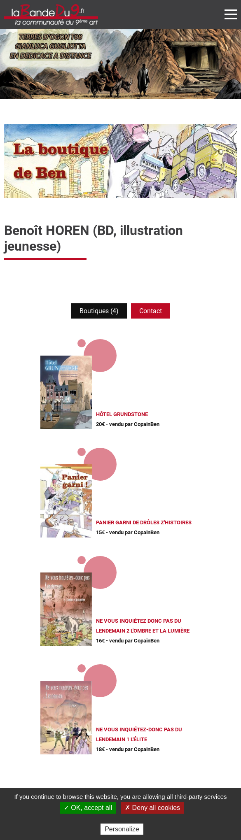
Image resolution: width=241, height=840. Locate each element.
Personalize (122, 829)
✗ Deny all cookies (152, 807)
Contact (150, 311)
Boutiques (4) (99, 311)
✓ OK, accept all (88, 807)
